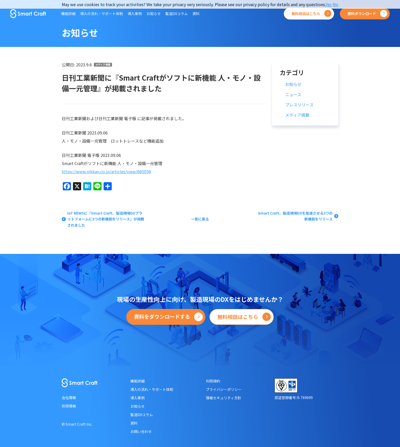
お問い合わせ (141, 431)
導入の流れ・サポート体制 (101, 13)
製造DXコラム (176, 13)
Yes (329, 4)
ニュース (293, 94)
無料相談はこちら (306, 13)
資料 (195, 13)
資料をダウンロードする (162, 316)
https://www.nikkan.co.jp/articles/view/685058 (106, 171)
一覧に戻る (200, 218)
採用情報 (69, 405)
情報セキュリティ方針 (223, 397)
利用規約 (213, 380)
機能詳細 (68, 13)
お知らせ (153, 13)
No (335, 4)
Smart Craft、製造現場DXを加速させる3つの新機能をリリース (295, 216)
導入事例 (135, 13)
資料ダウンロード (361, 13)
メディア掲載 (102, 64)
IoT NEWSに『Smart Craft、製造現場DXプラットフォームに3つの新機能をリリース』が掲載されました (105, 219)
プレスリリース (299, 105)
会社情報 (69, 397)
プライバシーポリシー (224, 389)
